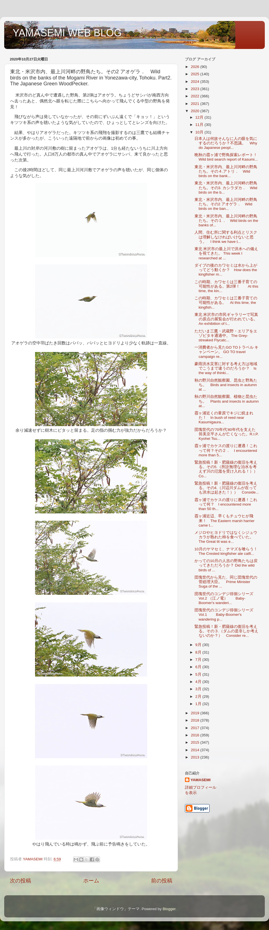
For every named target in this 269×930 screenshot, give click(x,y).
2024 (195, 81)
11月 (200, 125)
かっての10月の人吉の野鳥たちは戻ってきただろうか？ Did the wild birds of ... (226, 565)
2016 (195, 735)
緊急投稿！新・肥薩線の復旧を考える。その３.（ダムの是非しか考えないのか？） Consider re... (226, 631)
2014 (195, 750)
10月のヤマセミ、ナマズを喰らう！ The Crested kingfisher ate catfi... (227, 551)
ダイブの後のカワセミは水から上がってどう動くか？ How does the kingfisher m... (225, 269)
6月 (198, 667)
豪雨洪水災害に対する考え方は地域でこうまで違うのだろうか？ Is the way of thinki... (225, 368)
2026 (195, 67)
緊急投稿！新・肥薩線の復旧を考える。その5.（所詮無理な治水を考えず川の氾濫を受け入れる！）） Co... (227, 469)
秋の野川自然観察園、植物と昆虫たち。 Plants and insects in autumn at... (226, 401)
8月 (198, 652)
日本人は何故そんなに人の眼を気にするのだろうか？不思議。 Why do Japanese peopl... (225, 143)
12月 (200, 117)
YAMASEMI (201, 780)
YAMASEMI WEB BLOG (67, 33)
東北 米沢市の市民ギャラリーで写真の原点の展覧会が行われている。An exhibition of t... (226, 319)
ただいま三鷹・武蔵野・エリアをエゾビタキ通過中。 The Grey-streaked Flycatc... (225, 335)
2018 (195, 720)
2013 (195, 757)
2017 (195, 728)
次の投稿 (20, 881)
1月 (198, 704)
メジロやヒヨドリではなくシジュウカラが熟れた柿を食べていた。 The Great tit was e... (226, 537)
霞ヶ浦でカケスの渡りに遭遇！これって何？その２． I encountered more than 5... (225, 450)
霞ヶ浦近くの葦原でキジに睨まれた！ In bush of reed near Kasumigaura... (223, 417)
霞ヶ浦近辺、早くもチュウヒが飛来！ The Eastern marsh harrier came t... (224, 520)
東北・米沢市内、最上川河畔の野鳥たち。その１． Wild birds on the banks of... (226, 220)
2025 (195, 74)
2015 (195, 742)
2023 (195, 89)
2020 (195, 111)
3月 (198, 689)
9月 (198, 645)
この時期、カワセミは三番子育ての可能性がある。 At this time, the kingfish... (225, 302)
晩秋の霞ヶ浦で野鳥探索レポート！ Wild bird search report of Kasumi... (227, 157)
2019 (195, 713)
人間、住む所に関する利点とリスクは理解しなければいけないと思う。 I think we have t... (225, 236)
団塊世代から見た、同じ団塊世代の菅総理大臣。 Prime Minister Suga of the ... (225, 581)
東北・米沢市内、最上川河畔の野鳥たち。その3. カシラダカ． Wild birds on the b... (225, 187)
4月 (198, 682)
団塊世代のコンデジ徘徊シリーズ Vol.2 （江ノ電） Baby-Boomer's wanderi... (225, 598)
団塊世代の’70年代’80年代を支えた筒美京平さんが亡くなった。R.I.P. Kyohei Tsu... (230, 434)
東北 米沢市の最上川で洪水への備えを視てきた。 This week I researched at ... (226, 253)
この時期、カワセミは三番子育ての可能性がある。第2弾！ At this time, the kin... (226, 286)
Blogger (169, 909)
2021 (195, 104)
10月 (200, 132)
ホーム (91, 881)
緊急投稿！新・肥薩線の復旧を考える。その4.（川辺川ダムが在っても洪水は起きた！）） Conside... (226, 487)
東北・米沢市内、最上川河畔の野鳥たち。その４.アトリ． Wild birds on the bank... (225, 171)
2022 (195, 96)
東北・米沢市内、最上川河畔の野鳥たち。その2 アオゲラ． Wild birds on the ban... (225, 204)
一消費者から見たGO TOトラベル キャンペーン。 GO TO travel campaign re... (226, 351)
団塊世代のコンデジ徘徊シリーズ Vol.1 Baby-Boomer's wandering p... (225, 614)
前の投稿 (161, 881)
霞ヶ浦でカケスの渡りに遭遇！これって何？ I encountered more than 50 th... (225, 504)
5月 (198, 674)
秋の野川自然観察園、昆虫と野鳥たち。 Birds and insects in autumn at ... (225, 384)
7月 (198, 659)
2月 (198, 696)
